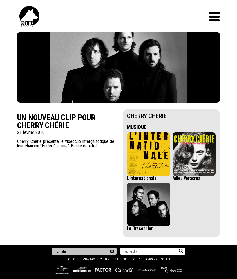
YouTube (166, 259)
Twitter (104, 259)
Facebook (72, 259)
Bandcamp (150, 259)
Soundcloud (120, 259)
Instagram (88, 259)
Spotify (135, 259)
